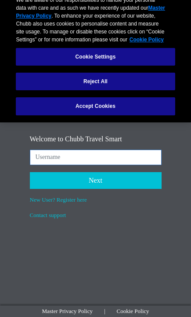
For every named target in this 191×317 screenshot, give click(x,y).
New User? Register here (58, 199)
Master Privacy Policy (67, 311)
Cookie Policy (133, 311)
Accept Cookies (95, 103)
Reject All (95, 78)
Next (95, 180)
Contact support (48, 215)
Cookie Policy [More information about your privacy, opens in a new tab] (147, 36)
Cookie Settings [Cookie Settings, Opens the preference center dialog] (96, 54)
